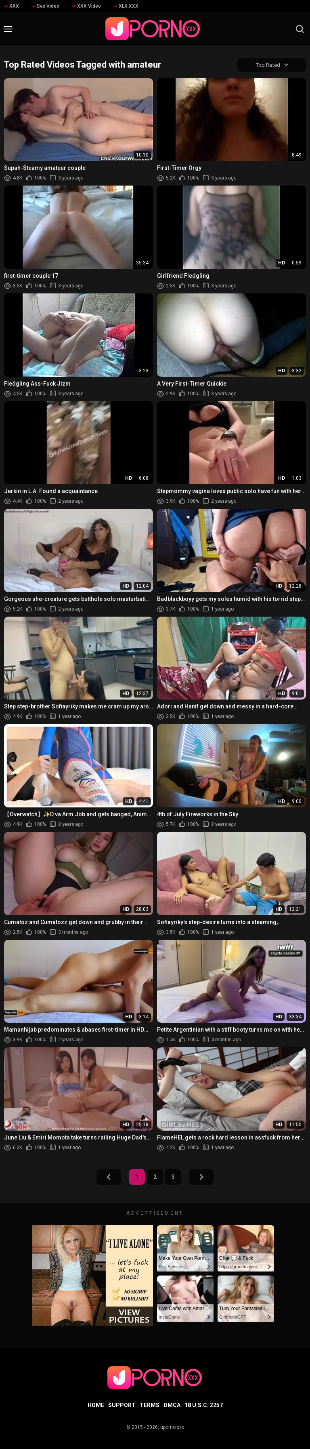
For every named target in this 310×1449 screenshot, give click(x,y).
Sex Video (45, 6)
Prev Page (108, 1177)
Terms (149, 1405)
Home (96, 1405)
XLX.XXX (125, 6)
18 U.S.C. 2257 (203, 1405)
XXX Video (86, 6)
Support (122, 1405)
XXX (11, 6)
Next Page (201, 1177)
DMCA (171, 1405)
